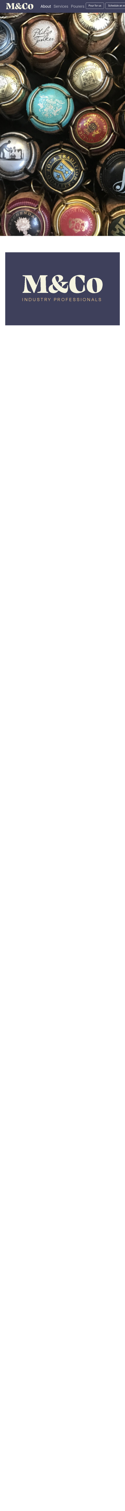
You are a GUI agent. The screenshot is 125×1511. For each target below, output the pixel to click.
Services (61, 6)
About (46, 6)
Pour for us (95, 5)
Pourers (77, 6)
